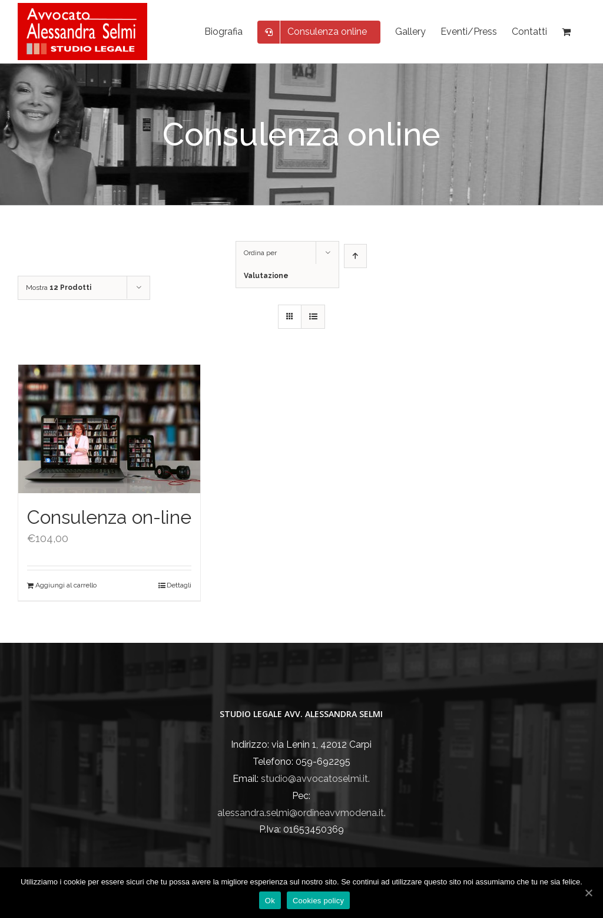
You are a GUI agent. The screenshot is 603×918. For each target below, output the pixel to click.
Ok (270, 900)
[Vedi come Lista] (313, 316)
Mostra (58, 287)
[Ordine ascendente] (355, 256)
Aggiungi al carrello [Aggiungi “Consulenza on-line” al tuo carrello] (66, 585)
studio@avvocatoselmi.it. (315, 778)
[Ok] (588, 893)
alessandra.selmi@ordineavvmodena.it (300, 812)
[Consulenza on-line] (109, 429)
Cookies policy (318, 900)
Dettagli (179, 585)
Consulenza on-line (109, 517)
